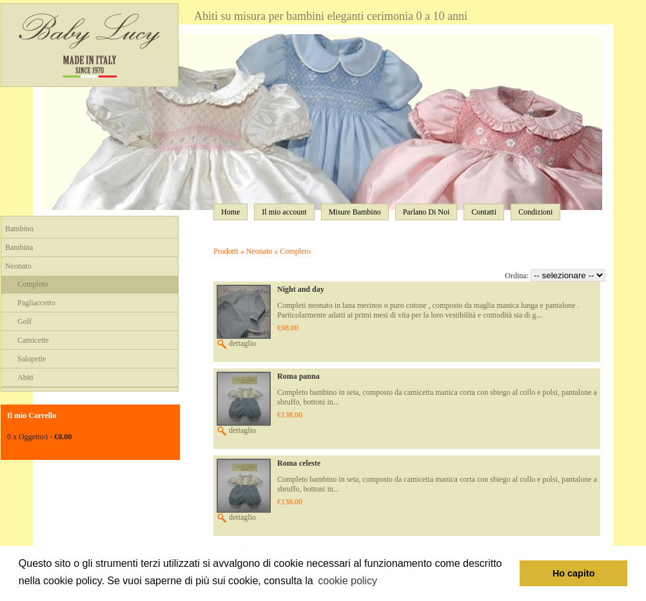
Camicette (33, 340)
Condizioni (535, 211)
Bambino (19, 228)
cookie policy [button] (347, 580)
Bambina (19, 247)
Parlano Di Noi (426, 211)
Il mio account (284, 211)
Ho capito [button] (574, 573)
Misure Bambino (355, 211)
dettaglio (236, 343)
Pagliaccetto (36, 302)
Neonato (18, 266)
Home (230, 211)
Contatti (483, 211)
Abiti (25, 377)
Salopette (31, 358)
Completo (32, 284)
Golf (24, 321)
